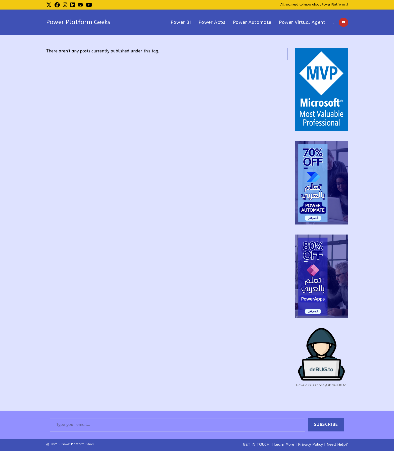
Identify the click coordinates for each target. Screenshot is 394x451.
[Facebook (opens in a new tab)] (57, 5)
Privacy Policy (310, 444)
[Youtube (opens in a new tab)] (88, 5)
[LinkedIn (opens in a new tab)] (72, 5)
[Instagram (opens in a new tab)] (65, 5)
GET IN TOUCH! (256, 444)
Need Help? (337, 444)
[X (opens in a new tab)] (49, 5)
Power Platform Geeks (78, 22)
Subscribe (326, 424)
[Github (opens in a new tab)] (80, 5)
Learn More (284, 444)
